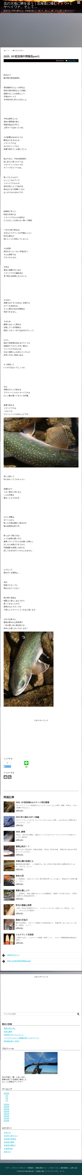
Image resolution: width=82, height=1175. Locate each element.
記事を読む (19, 810)
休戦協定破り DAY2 (11, 1041)
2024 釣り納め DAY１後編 (27, 817)
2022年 (6, 1111)
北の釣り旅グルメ (11, 1136)
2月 (7, 1098)
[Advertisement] (41, 30)
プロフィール (54, 1168)
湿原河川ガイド (11, 955)
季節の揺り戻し (10, 1028)
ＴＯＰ (7, 1168)
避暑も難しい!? (22, 890)
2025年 (6, 1104)
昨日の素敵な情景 (24, 905)
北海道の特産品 (10, 1139)
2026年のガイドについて (14, 1035)
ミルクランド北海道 (25, 934)
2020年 (6, 1116)
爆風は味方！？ (23, 846)
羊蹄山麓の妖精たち (25, 861)
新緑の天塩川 (22, 920)
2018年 (6, 1121)
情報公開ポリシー (41, 1168)
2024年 (6, 1107)
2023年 (6, 1109)
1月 (7, 1100)
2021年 (6, 1114)
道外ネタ (7, 1152)
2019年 (6, 1118)
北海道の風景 (9, 1142)
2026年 (6, 1093)
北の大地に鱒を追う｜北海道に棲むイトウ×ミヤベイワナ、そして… (38, 5)
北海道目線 (8, 1148)
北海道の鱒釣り (72, 61)
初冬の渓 (20, 876)
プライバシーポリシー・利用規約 (22, 1168)
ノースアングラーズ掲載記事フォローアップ (21, 1038)
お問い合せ (73, 1168)
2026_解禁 (20, 832)
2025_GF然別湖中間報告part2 (16, 961)
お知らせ (7, 1132)
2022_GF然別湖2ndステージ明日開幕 (32, 802)
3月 (7, 1096)
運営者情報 (64, 1168)
